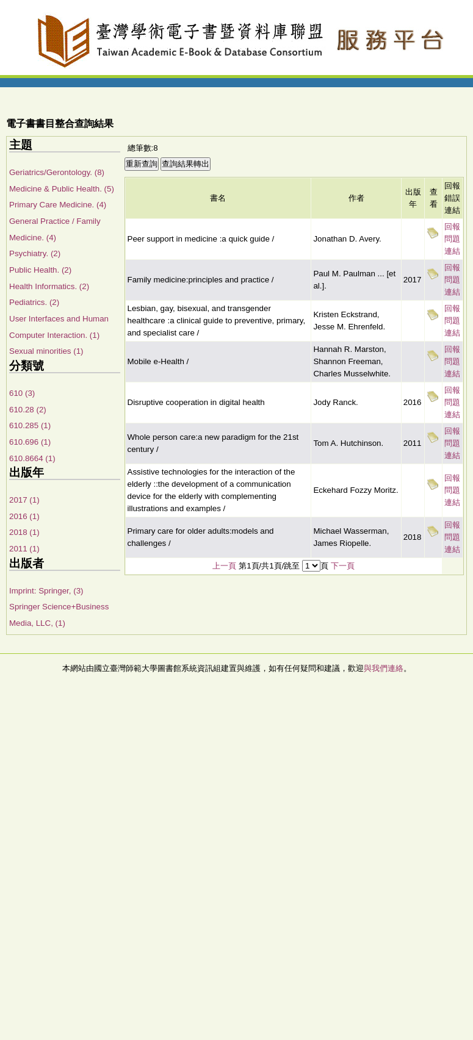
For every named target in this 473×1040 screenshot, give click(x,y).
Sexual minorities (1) (46, 351)
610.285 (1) (30, 425)
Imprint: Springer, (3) (46, 590)
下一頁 (343, 565)
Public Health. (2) (40, 269)
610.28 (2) (27, 409)
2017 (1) (24, 499)
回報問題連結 (452, 239)
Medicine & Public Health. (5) (61, 188)
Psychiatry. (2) (34, 253)
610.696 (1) (30, 441)
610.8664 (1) (32, 458)
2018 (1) (24, 532)
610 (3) (22, 393)
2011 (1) (24, 548)
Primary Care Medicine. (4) (57, 204)
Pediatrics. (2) (34, 302)
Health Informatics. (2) (49, 286)
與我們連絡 (383, 668)
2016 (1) (24, 516)
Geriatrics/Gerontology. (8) (56, 172)
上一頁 (224, 565)
